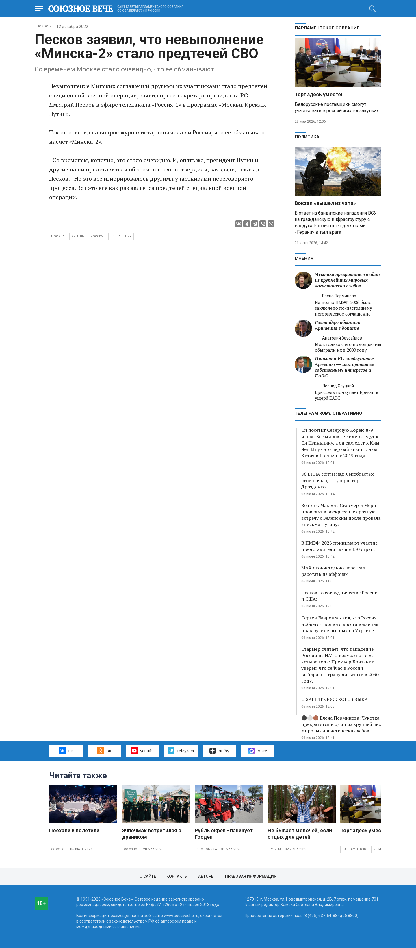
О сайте (148, 876)
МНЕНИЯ (304, 258)
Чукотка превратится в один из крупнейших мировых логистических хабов (347, 280)
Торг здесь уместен (319, 94)
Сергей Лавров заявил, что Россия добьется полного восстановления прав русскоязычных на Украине (339, 624)
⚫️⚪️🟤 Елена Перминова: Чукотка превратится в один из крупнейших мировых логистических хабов (341, 724)
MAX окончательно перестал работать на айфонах (333, 571)
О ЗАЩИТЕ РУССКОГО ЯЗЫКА (334, 699)
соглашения (121, 236)
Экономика (207, 849)
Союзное (58, 849)
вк (66, 750)
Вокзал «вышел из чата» (325, 203)
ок (104, 750)
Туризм (275, 849)
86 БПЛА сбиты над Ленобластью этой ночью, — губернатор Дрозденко (338, 480)
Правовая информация (250, 876)
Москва (57, 236)
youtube (142, 750)
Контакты (177, 876)
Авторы (206, 876)
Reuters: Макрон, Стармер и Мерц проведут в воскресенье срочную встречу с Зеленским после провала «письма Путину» (340, 515)
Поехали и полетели (74, 830)
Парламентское (355, 849)
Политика (307, 136)
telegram (181, 750)
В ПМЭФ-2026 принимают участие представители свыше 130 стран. (339, 546)
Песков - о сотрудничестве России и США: (339, 595)
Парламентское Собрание (327, 28)
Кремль (77, 236)
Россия (97, 236)
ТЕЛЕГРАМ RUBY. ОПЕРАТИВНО (328, 413)
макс (257, 751)
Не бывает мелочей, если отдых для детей (300, 833)
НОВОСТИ (44, 26)
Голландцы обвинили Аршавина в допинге (338, 325)
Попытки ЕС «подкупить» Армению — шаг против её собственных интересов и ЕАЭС (344, 367)
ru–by (219, 751)
